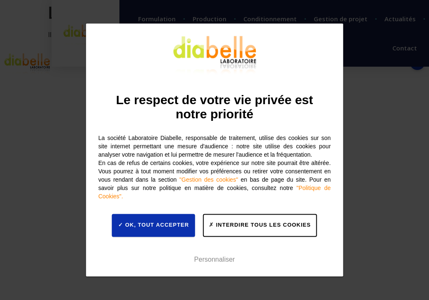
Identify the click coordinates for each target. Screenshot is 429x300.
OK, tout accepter (153, 225)
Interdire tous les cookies (260, 225)
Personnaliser (214, 259)
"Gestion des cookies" (208, 179)
